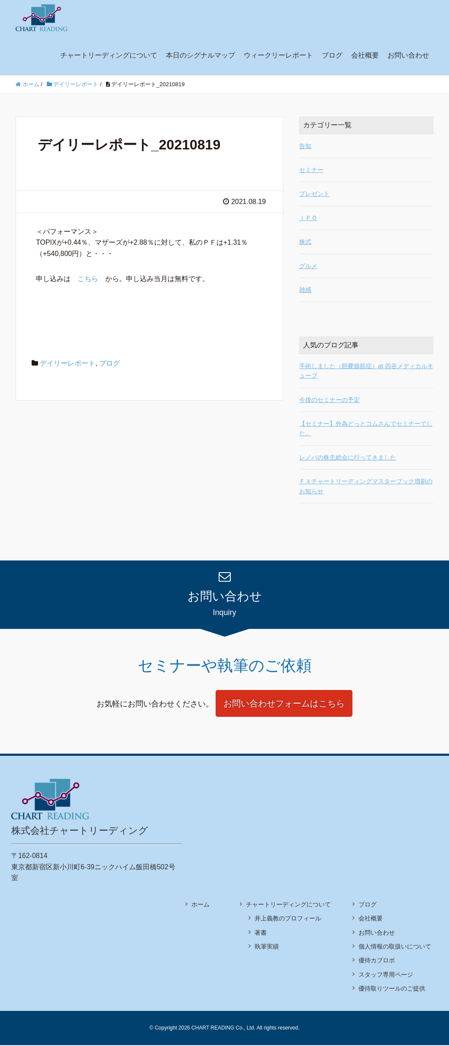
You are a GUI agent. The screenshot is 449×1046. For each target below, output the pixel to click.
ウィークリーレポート (278, 55)
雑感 (305, 289)
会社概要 (365, 55)
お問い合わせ (408, 55)
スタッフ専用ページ (386, 975)
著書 (261, 933)
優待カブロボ (377, 961)
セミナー (311, 169)
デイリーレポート (67, 363)
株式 (305, 241)
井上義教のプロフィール (288, 919)
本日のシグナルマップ (200, 55)
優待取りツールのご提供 (392, 989)
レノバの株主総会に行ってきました (347, 457)
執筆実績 (267, 947)
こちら (88, 278)
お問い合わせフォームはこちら (284, 704)
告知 (305, 145)
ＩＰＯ (308, 217)
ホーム (200, 905)
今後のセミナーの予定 (329, 399)
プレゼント (314, 193)
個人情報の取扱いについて (395, 947)
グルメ (308, 265)
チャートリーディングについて (108, 55)
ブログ (332, 55)
